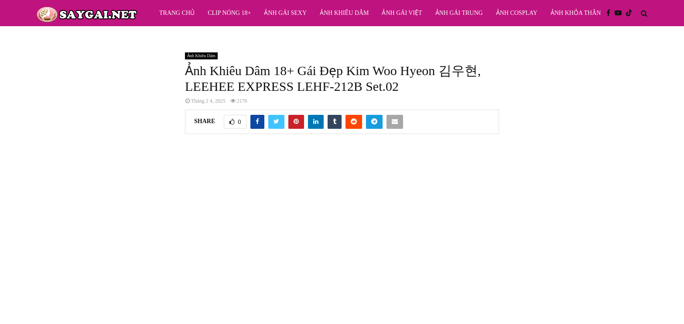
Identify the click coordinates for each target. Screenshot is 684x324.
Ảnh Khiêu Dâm (344, 13)
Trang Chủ (177, 13)
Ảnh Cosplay (516, 13)
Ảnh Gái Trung (459, 13)
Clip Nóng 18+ (229, 13)
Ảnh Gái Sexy (285, 13)
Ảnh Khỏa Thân (576, 13)
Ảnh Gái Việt (402, 13)
